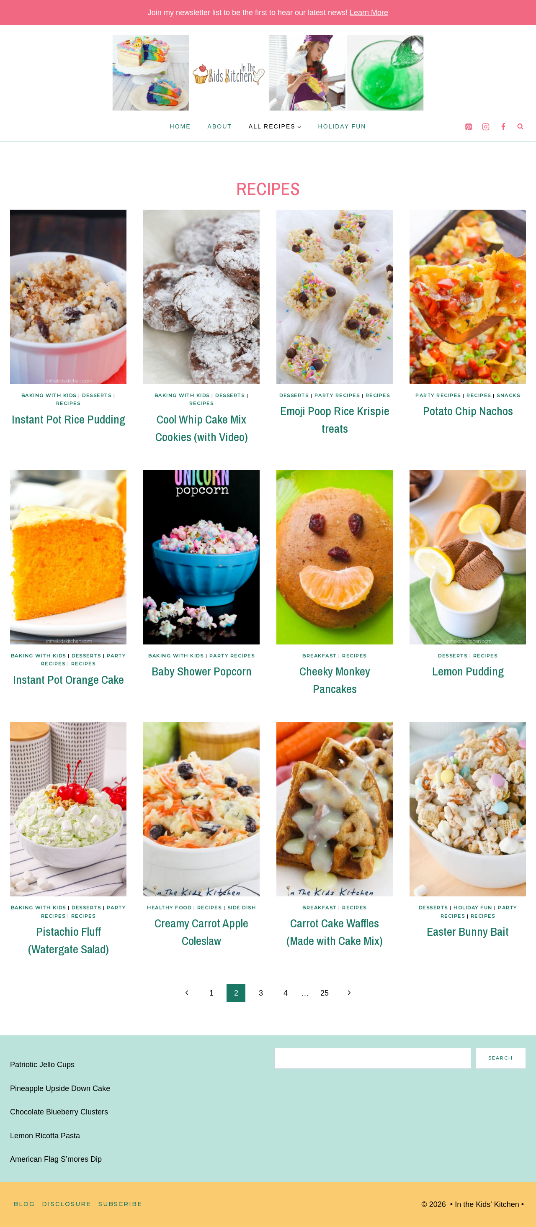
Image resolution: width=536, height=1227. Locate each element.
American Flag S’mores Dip (56, 1159)
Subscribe (120, 1204)
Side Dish (241, 908)
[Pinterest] (468, 126)
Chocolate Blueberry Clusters (59, 1112)
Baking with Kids (49, 395)
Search (500, 1058)
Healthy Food (169, 908)
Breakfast (319, 656)
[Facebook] (503, 126)
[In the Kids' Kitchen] (268, 72)
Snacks (508, 395)
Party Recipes (337, 395)
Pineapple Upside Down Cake (60, 1088)
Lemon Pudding (468, 671)
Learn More (369, 12)
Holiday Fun (342, 126)
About (220, 126)
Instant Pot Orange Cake (68, 680)
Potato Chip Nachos (468, 411)
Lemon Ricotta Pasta (45, 1136)
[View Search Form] (520, 126)
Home (180, 126)
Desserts (96, 395)
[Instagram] (485, 126)
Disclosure (66, 1204)
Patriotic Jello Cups (42, 1064)
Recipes (68, 403)
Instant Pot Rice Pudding (68, 419)
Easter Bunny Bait (468, 932)
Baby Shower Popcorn (202, 671)
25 (324, 993)
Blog (24, 1204)
